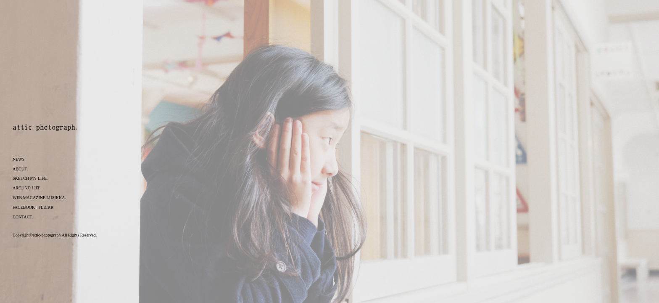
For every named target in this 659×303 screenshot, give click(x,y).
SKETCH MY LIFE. (30, 178)
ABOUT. (20, 169)
